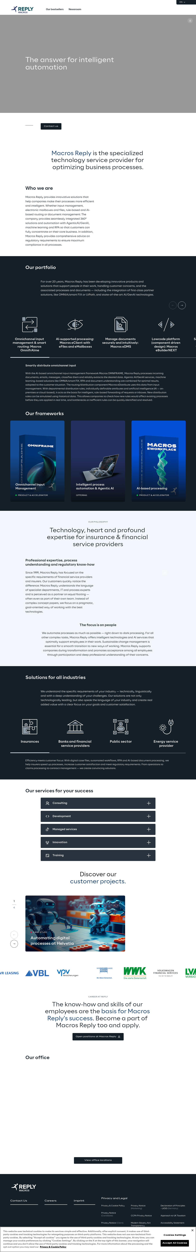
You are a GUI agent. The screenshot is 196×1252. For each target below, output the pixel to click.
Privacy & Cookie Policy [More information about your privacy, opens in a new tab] (53, 1247)
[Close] (192, 1230)
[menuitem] (55, 10)
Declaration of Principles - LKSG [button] (173, 1207)
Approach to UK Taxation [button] (173, 1216)
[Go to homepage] (25, 10)
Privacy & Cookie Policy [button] (113, 1206)
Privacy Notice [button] (108, 1214)
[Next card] (182, 305)
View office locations (98, 1160)
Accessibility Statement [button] (172, 1223)
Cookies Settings (175, 1235)
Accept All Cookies (174, 1243)
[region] (98, 1239)
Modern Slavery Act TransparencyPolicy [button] (140, 1225)
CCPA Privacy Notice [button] (141, 1216)
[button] (51, 126)
